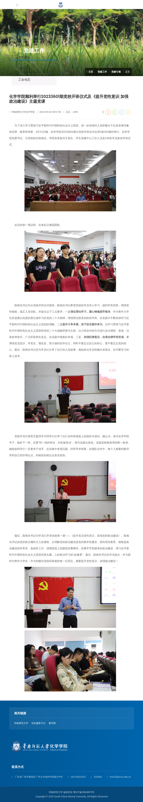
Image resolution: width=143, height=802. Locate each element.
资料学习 (24, 68)
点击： (70, 112)
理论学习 (24, 46)
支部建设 (24, 57)
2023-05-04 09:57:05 (49, 112)
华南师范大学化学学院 (22, 112)
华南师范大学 (21, 723)
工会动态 (24, 79)
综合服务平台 (38, 723)
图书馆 (52, 723)
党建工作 (102, 71)
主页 (90, 71)
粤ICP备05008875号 (84, 792)
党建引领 (116, 71)
